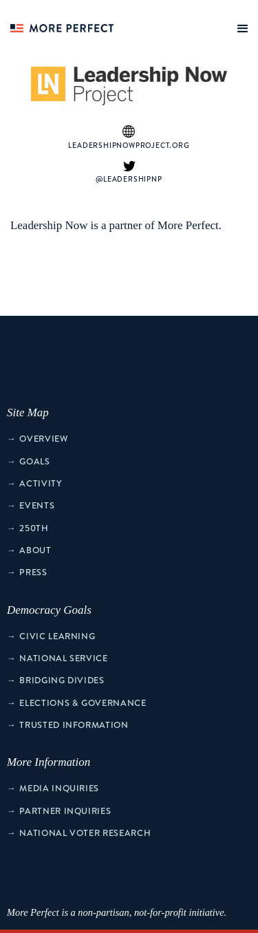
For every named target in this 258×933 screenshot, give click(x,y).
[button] (240, 25)
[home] (58, 24)
